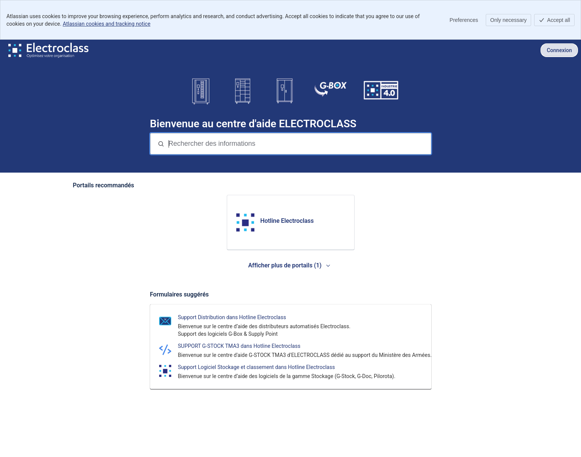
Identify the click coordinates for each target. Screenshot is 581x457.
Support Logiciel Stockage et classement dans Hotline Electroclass (256, 367)
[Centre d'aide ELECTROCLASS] (48, 50)
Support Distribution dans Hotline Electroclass (232, 317)
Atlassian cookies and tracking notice (106, 24)
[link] (290, 222)
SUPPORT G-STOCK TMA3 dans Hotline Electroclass (239, 346)
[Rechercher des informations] (299, 143)
